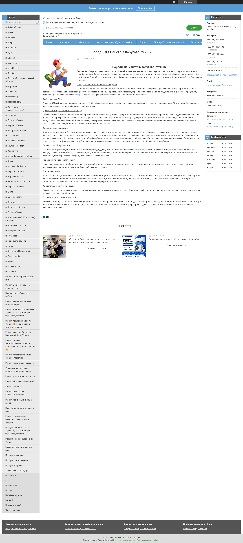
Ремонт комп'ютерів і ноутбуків (20, 376)
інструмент (140, 149)
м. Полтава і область (14, 145)
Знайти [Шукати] (194, 28)
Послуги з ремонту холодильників (20, 528)
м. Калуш (9, 161)
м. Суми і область (13, 196)
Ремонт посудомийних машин (19, 362)
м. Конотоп (10, 202)
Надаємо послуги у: (14, 22)
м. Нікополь (10, 115)
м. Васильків (11, 37)
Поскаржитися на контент (124, 540)
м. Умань (9, 261)
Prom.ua (136, 537)
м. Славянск (10, 271)
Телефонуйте (145, 8)
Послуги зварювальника (16, 460)
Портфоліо (10, 475)
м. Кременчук (11, 150)
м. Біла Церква (12, 68)
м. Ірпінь (9, 32)
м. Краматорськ (12, 266)
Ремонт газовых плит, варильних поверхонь (15, 393)
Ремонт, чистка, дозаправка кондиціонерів (18, 303)
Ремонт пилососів (13, 386)
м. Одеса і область (14, 120)
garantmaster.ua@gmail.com (220, 85)
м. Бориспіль (11, 62)
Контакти (65, 42)
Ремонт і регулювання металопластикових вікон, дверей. (17, 419)
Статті (8, 480)
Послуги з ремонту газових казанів (80, 528)
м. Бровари (10, 57)
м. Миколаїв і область (15, 166)
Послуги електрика (14, 455)
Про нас (9, 490)
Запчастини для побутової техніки (114, 42)
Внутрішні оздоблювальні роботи (17, 295)
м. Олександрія (12, 256)
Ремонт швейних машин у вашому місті (17, 286)
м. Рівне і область (13, 212)
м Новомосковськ (13, 101)
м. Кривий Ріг (11, 91)
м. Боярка (10, 42)
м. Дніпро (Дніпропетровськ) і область (19, 80)
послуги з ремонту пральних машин (140, 528)
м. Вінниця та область (15, 140)
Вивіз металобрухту (201, 42)
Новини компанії (13, 505)
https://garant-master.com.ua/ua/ (222, 74)
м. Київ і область (13, 27)
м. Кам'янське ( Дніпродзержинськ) (14, 108)
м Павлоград (11, 96)
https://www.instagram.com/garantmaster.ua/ (223, 126)
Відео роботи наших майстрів (169, 42)
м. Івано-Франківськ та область (19, 156)
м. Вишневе (10, 47)
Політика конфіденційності (195, 528)
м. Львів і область (13, 135)
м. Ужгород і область (15, 230)
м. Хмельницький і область (17, 181)
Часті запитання (12, 510)
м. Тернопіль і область (15, 225)
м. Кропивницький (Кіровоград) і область (20, 219)
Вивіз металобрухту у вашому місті (19, 409)
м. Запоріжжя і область (16, 130)
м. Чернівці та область (15, 240)
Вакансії (9, 500)
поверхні (79, 94)
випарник (148, 135)
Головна (49, 42)
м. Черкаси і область (14, 186)
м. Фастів (9, 73)
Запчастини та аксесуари (17, 470)
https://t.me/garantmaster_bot (220, 119)
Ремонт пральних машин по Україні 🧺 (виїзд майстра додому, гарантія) (18, 323)
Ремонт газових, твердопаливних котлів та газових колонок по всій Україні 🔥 (20, 345)
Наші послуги (82, 42)
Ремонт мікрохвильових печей (19, 381)
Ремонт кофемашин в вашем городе (19, 401)
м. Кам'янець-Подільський (17, 251)
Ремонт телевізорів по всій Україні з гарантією (18, 356)
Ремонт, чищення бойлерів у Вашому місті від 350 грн (18, 334)
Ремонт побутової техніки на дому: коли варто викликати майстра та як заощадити (93, 241)
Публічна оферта (13, 495)
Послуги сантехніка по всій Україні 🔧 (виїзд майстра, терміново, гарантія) (18, 430)
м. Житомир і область (15, 207)
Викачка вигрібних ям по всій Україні (19, 440)
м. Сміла (9, 191)
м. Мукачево (11, 235)
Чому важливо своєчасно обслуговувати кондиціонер (175, 239)
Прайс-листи (11, 485)
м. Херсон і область (14, 176)
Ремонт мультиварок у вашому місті (20, 278)
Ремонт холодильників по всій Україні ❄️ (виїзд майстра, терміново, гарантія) (19, 312)
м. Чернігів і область (14, 171)
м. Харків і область (14, 125)
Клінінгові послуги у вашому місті (18, 448)
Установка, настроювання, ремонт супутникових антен (18, 369)
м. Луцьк (9, 246)
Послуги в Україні (13, 465)
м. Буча (8, 52)
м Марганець (11, 86)
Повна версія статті (95, 248)
